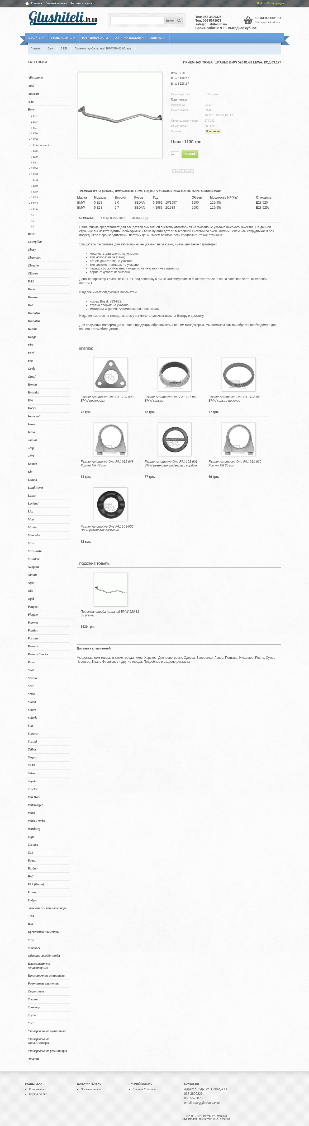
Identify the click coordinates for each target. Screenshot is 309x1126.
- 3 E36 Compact (39, 145)
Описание (86, 218)
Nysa (31, 583)
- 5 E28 (33, 174)
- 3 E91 (33, 162)
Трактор (34, 1007)
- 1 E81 (33, 115)
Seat (31, 686)
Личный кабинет (56, 3)
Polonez (33, 622)
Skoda (32, 702)
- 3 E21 (33, 127)
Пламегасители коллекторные (39, 965)
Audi (31, 86)
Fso (30, 361)
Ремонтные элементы (43, 983)
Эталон (33, 1059)
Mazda (32, 527)
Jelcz (31, 456)
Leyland (33, 503)
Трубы (32, 1015)
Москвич (34, 948)
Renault (33, 646)
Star (31, 725)
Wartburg (34, 829)
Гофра (32, 900)
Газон (32, 892)
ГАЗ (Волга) (36, 884)
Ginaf (32, 376)
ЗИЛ (31, 916)
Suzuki (32, 741)
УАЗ (31, 1023)
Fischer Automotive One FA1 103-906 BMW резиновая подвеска (107, 528)
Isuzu (31, 424)
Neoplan (33, 567)
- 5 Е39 (33, 191)
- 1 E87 (33, 121)
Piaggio (33, 614)
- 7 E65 (33, 203)
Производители (63, 37)
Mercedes (34, 535)
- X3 (31, 214)
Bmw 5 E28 (178, 73)
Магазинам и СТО (95, 37)
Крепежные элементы (44, 932)
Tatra (31, 773)
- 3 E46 (33, 150)
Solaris (32, 718)
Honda (32, 384)
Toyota (32, 781)
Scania (32, 678)
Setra (31, 694)
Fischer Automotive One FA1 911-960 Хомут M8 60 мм (234, 463)
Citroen (33, 273)
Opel (31, 599)
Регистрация (275, 3)
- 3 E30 (33, 133)
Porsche (33, 638)
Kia (30, 472)
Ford (31, 353)
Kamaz (32, 464)
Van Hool (34, 797)
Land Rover (35, 487)
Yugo (31, 837)
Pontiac (33, 630)
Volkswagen (36, 805)
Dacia (32, 289)
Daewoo (33, 297)
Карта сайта (38, 1094)
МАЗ (31, 940)
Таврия (33, 999)
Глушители (36, 37)
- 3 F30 (33, 168)
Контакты (157, 37)
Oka (31, 591)
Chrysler (33, 265)
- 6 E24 (33, 197)
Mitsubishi (35, 551)
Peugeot (33, 606)
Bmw (31, 109)
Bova (31, 234)
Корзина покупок (81, 3)
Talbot (32, 749)
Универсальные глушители (47, 1031)
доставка (183, 661)
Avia (31, 101)
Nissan (32, 575)
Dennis (32, 329)
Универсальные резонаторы (47, 1051)
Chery (32, 249)
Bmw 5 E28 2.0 (180, 78)
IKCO (32, 408)
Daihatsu (34, 313)
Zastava (33, 844)
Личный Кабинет (144, 1089)
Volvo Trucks (36, 821)
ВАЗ (31, 876)
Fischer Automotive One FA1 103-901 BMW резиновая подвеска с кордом (171, 463)
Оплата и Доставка (129, 37)
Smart (32, 710)
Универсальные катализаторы (38, 1041)
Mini (31, 543)
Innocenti (34, 416)
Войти (261, 3)
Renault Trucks (38, 654)
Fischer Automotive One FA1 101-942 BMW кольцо (171, 398)
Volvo (31, 813)
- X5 (31, 220)
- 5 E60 (33, 185)
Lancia (32, 480)
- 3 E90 (33, 156)
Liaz (31, 511)
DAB (31, 281)
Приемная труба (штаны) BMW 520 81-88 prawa (110, 613)
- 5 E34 (33, 179)
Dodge (32, 337)
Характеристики (113, 218)
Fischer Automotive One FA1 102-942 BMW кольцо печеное (234, 398)
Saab (31, 670)
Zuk (30, 852)
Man (31, 519)
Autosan (33, 93)
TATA (32, 765)
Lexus (32, 495)
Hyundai (33, 392)
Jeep (31, 448)
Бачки (32, 860)
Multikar (34, 559)
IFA (30, 400)
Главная (36, 3)
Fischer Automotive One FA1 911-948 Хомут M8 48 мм (107, 463)
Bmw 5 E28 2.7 (180, 83)
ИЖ (30, 924)
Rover (32, 662)
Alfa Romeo (36, 78)
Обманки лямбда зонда (44, 956)
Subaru (33, 733)
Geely (31, 368)
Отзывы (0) (140, 218)
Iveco (31, 432)
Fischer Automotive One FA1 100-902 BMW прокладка (107, 398)
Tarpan (32, 757)
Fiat (31, 345)
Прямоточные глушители (46, 975)
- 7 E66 (33, 208)
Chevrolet (34, 257)
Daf (30, 305)
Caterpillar (35, 242)
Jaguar (32, 440)
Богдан (33, 868)
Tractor (33, 789)
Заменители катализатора (47, 908)
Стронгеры (36, 991)
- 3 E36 (33, 139)
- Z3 (31, 226)
